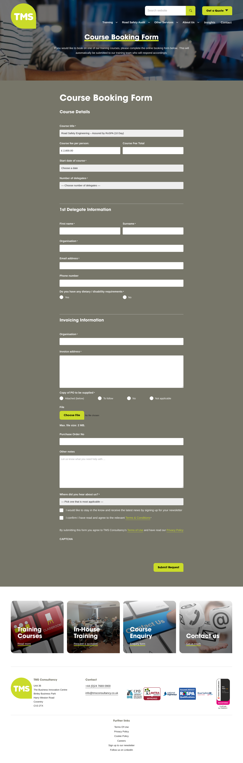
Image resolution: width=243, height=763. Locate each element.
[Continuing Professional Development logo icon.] (134, 694)
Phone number (69, 275)
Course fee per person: (74, 143)
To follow (108, 398)
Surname (129, 224)
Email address (69, 258)
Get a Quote (217, 11)
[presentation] (85, 549)
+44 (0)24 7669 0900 (98, 686)
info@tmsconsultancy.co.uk (101, 693)
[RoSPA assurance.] (187, 694)
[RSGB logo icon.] (205, 694)
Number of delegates (74, 178)
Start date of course (73, 161)
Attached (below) (74, 398)
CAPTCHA (66, 539)
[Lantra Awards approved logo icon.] (152, 694)
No (129, 297)
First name (67, 224)
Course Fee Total (133, 143)
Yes (67, 297)
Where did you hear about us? (80, 494)
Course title (68, 126)
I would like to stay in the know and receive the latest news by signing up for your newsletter (124, 510)
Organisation (69, 241)
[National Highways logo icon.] (169, 694)
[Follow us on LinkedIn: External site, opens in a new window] (121, 750)
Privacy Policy (175, 530)
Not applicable (163, 398)
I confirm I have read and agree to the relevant (108, 518)
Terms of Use (135, 530)
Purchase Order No (72, 434)
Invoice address (70, 352)
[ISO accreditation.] (222, 695)
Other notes (67, 451)
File (62, 407)
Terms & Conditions (137, 517)
